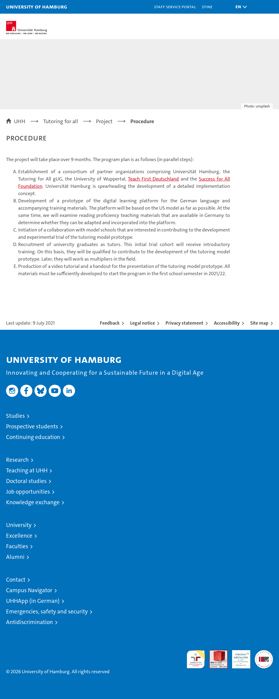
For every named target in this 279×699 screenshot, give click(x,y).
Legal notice (142, 323)
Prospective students (32, 426)
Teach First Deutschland (153, 179)
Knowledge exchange (33, 502)
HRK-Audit (238, 656)
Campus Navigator (29, 590)
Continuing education (33, 437)
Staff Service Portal (175, 6)
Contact (15, 579)
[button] (239, 7)
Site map (259, 323)
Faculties (17, 546)
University (18, 525)
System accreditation (264, 656)
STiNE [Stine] (207, 6)
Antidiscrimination (29, 622)
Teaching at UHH (27, 470)
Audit (215, 653)
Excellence (19, 535)
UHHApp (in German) (33, 601)
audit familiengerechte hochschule (196, 659)
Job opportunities (28, 491)
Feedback (110, 323)
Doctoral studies (26, 481)
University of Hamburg (36, 6)
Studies (15, 416)
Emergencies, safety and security (47, 611)
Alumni (15, 557)
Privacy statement (184, 323)
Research (17, 460)
